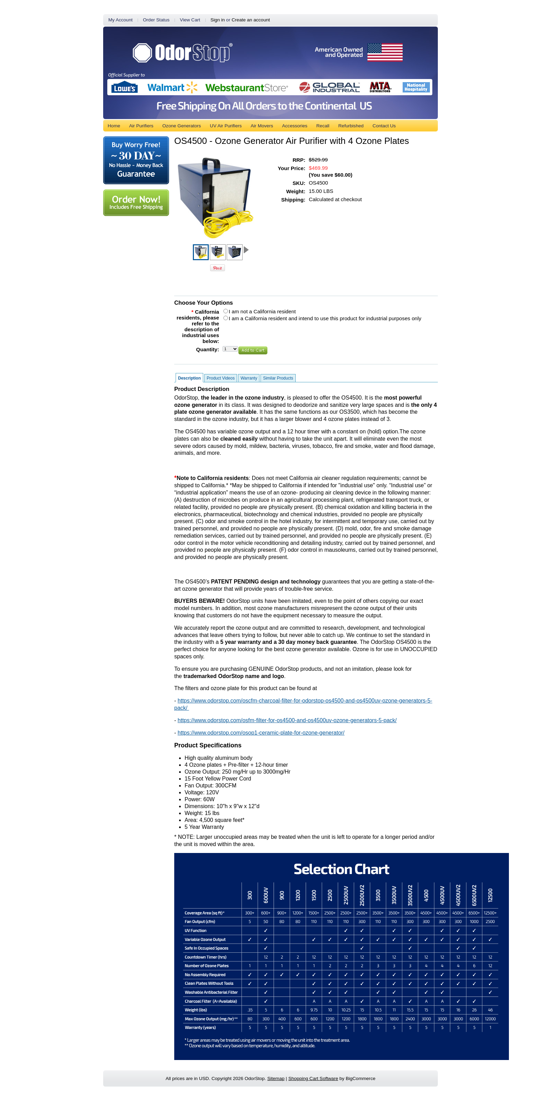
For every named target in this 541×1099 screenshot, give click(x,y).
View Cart (190, 19)
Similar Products (278, 378)
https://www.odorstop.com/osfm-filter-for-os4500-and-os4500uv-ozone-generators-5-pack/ (287, 720)
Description (189, 378)
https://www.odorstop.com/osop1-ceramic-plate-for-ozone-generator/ (261, 733)
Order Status (156, 19)
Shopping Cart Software (313, 1078)
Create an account (251, 19)
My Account (120, 19)
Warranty (248, 378)
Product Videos (221, 378)
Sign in (217, 19)
